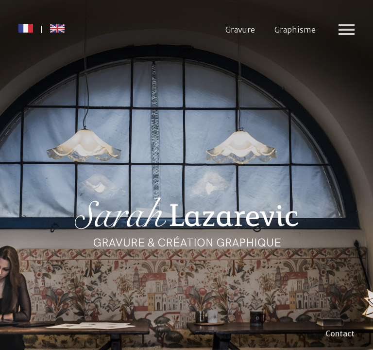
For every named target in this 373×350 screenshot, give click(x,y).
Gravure (240, 30)
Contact (340, 333)
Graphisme (295, 30)
